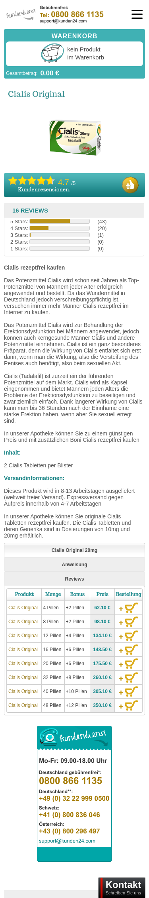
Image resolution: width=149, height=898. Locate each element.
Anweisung (74, 564)
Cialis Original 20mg (74, 550)
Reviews (74, 579)
